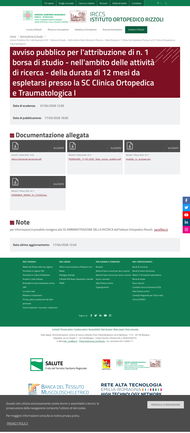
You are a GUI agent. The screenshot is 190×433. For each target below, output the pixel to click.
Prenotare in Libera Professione (36, 275)
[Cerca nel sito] (166, 3)
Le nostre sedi (29, 291)
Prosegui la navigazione (165, 404)
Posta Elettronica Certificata (92, 341)
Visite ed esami (119, 3)
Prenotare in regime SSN (33, 270)
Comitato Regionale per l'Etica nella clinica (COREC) (147, 297)
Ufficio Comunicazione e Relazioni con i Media (76, 268)
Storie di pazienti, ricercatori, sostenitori (40, 307)
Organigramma (102, 287)
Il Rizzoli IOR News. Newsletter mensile (76, 279)
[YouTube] (186, 215)
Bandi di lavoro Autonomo (143, 270)
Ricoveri (103, 3)
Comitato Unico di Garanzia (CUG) (146, 287)
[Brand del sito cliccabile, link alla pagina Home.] (95, 16)
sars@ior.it (161, 229)
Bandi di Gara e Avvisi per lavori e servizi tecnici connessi (113, 277)
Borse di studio (138, 279)
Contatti (55, 329)
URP (24, 287)
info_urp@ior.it (70, 341)
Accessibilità (94, 329)
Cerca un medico (87, 3)
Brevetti (99, 266)
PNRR (61, 283)
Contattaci (137, 3)
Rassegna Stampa (67, 275)
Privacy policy (67, 329)
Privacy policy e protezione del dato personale (38, 301)
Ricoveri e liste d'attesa (33, 279)
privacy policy (17, 423)
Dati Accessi (106, 329)
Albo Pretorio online (104, 283)
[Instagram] (186, 229)
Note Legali (119, 329)
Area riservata (131, 329)
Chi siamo (49, 3)
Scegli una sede (66, 3)
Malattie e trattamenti (32, 295)
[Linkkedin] (186, 222)
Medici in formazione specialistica (146, 275)
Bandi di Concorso (140, 266)
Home (13, 36)
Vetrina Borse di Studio (31, 36)
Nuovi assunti (138, 283)
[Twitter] (186, 207)
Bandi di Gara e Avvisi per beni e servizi (113, 270)
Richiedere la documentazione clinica (39, 283)
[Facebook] (186, 200)
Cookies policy (80, 329)
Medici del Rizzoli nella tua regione (38, 266)
